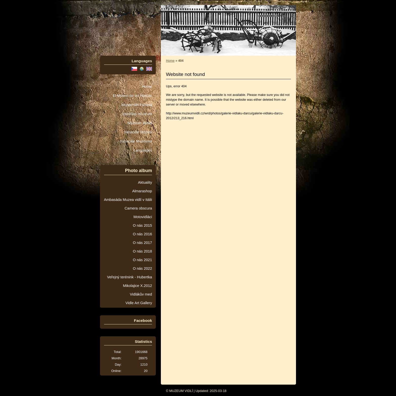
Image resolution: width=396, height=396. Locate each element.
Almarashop (142, 191)
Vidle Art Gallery (139, 303)
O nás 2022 (142, 268)
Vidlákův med (141, 294)
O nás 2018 (142, 251)
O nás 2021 (142, 260)
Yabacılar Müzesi (138, 132)
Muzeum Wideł (140, 123)
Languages (143, 150)
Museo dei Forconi (136, 105)
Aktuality (145, 182)
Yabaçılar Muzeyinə (136, 141)
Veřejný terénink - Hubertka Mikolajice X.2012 (129, 281)
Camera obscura (138, 208)
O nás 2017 (142, 243)
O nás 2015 (142, 225)
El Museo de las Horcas (132, 96)
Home (147, 87)
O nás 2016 (142, 234)
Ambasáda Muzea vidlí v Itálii (128, 200)
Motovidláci (142, 217)
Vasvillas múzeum (137, 114)
